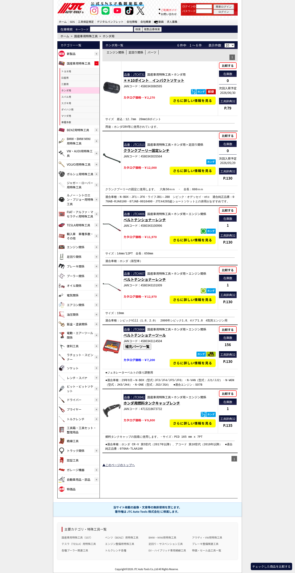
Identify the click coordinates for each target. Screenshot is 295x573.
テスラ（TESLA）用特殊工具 (79, 544)
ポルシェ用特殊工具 (80, 174)
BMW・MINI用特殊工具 (162, 537)
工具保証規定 (86, 22)
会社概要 (145, 22)
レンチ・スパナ (77, 378)
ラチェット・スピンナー (80, 357)
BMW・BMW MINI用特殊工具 (79, 141)
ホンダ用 (66, 90)
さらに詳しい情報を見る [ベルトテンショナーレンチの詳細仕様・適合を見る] (192, 240)
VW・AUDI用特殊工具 (80, 153)
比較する (228, 65)
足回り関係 (74, 256)
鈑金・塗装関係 (77, 324)
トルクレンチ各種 (115, 550)
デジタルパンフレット (110, 22)
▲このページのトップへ (118, 465)
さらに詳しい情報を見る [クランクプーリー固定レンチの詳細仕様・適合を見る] (192, 170)
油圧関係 (73, 314)
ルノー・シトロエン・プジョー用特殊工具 (80, 199)
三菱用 (65, 84)
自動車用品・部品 (78, 479)
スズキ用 (66, 103)
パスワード (189, 11)
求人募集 (172, 22)
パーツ (152, 52)
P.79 (227, 107)
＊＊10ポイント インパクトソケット (154, 80)
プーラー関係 (75, 276)
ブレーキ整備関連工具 (205, 544)
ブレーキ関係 (75, 266)
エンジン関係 (75, 247)
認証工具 (73, 460)
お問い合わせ (169, 14)
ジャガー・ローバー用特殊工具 (80, 185)
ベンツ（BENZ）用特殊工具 (121, 537)
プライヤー (74, 409)
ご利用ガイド (169, 10)
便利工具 (73, 346)
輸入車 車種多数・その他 (80, 236)
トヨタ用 (66, 71)
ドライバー (74, 400)
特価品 (71, 489)
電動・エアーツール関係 (80, 335)
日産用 (65, 77)
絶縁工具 (73, 441)
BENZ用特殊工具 (78, 130)
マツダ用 (66, 115)
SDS (72, 22)
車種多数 (66, 122)
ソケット (73, 368)
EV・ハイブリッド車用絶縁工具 (167, 550)
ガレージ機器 (75, 470)
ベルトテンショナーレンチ (145, 219)
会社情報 (132, 22)
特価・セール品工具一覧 (206, 550)
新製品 (71, 53)
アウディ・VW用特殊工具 (207, 537)
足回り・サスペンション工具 (166, 544)
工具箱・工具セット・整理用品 (81, 430)
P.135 (227, 425)
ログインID (189, 6)
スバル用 (66, 96)
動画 (161, 22)
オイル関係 (74, 285)
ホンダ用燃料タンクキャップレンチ (152, 403)
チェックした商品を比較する (271, 566)
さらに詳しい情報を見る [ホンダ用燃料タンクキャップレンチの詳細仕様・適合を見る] (192, 423)
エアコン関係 (75, 305)
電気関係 (73, 295)
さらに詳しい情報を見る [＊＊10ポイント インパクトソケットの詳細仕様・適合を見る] (192, 100)
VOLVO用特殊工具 (79, 164)
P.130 (227, 178)
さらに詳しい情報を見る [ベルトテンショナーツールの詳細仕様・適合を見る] (192, 363)
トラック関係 (75, 450)
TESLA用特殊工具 (78, 225)
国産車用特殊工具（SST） (77, 537)
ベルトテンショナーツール (145, 335)
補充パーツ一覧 (137, 347)
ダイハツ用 (67, 109)
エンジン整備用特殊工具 (119, 544)
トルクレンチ (75, 419)
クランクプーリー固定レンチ (146, 150)
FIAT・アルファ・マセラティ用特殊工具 (80, 214)
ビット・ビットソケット (80, 388)
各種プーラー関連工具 (75, 550)
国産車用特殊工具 (78, 63)
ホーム (63, 22)
